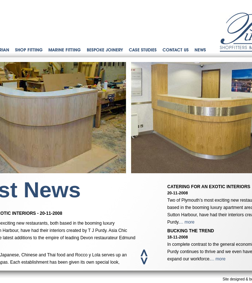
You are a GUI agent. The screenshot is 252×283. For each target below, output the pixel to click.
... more (187, 222)
